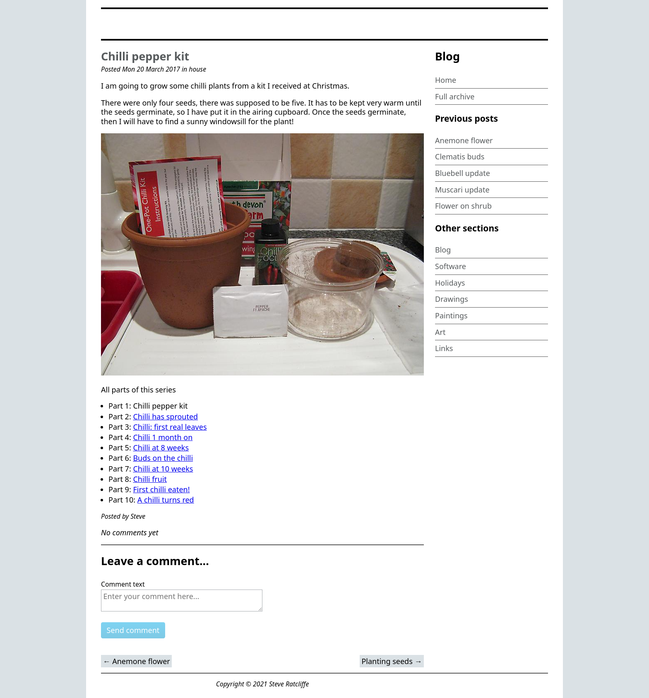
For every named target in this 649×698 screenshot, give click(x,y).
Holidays (450, 283)
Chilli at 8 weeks (161, 447)
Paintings (451, 315)
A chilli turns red (165, 500)
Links (444, 348)
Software (450, 266)
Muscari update (462, 190)
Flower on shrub (463, 206)
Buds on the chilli (163, 458)
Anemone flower (464, 140)
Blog (443, 250)
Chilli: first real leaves (170, 427)
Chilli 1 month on (162, 437)
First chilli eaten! (161, 489)
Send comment (133, 630)
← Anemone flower (136, 661)
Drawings (451, 299)
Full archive (454, 96)
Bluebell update (462, 173)
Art (440, 332)
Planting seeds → (391, 661)
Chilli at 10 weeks (163, 469)
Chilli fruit (150, 479)
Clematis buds (459, 156)
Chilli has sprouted (165, 416)
